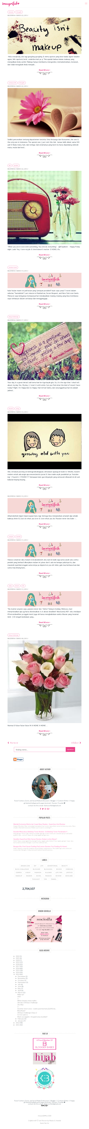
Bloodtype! (21, 1011)
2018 (18, 964)
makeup (19, 876)
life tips (59, 872)
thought (18, 12)
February (21, 1019)
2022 (18, 956)
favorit (11, 408)
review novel (13, 267)
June (20, 986)
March (20, 992)
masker (29, 876)
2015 (18, 970)
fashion (38, 872)
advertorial (52, 866)
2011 (18, 1025)
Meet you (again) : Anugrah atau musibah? (32, 1017)
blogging (48, 869)
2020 (18, 960)
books (59, 869)
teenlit (18, 536)
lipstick (69, 872)
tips (45, 879)
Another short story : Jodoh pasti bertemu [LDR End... (36, 1009)
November (22, 978)
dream (17, 586)
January (21, 1021)
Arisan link (25, 866)
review (58, 876)
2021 (18, 958)
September (22, 982)
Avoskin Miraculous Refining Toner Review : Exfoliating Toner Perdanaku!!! (40, 832)
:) (17, 998)
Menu (85, 2)
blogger (36, 869)
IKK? (19, 997)
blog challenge (13, 317)
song (17, 408)
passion (48, 876)
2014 (18, 972)
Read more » (44, 70)
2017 (18, 966)
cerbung (69, 869)
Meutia (51, 1121)
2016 (18, 968)
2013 (18, 974)
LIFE (10, 165)
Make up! (20, 994)
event (28, 872)
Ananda (58, 1121)
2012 (18, 1023)
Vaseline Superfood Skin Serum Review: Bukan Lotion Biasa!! (35, 839)
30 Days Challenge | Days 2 (27, 1013)
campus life (12, 83)
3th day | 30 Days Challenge (27, 1003)
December (22, 976)
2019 (18, 962)
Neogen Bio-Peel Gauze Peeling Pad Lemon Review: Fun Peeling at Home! (40, 846)
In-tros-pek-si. (22, 1015)
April (19, 990)
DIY (35, 866)
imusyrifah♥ (10, 3)
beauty (11, 12)
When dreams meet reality (27, 1001)
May (19, 988)
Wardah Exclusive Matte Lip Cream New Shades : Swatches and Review (39, 824)
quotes (16, 165)
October (21, 980)
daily (10, 586)
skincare (69, 876)
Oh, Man (20, 1005)
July (19, 984)
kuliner (48, 872)
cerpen (11, 536)
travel (53, 879)
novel (38, 876)
